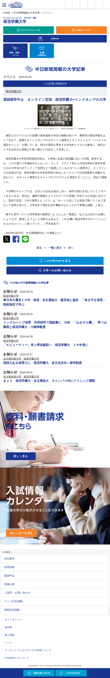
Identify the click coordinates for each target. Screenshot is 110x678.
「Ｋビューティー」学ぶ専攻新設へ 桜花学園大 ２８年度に (45, 345)
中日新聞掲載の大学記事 (27, 12)
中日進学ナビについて (17, 658)
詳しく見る (21, 456)
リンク (8, 642)
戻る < (41, 247)
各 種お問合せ (42, 54)
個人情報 (9, 635)
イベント (48, 12)
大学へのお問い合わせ (57, 270)
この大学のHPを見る (57, 260)
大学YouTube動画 (106, 4)
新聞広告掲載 (12, 609)
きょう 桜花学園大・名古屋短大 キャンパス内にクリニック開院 (49, 380)
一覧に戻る (55, 247)
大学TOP (55, 38)
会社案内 (9, 558)
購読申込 (9, 575)
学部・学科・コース (15, 54)
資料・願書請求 (76, 4)
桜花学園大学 (13, 91)
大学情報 (68, 4)
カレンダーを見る (21, 533)
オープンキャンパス (83, 4)
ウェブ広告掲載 (13, 601)
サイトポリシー (13, 619)
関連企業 (9, 584)
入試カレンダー (91, 4)
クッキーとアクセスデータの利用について (28, 650)
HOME (6, 12)
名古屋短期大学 (12, 358)
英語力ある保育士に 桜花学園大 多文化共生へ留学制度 (42, 363)
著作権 (8, 627)
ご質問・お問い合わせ (17, 592)
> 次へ (68, 247)
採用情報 (9, 567)
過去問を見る (99, 4)
